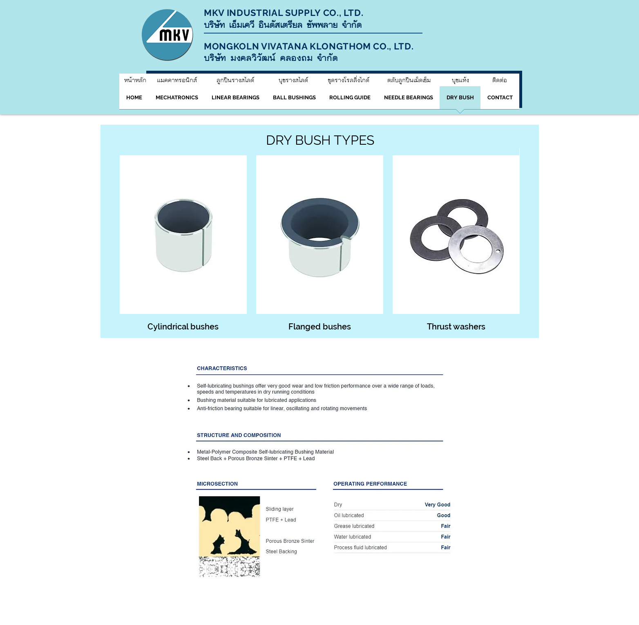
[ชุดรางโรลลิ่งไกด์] (348, 80)
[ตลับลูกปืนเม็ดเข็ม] (409, 80)
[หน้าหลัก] (135, 80)
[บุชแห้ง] (460, 80)
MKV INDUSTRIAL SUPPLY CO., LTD (282, 12)
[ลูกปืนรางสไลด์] (235, 80)
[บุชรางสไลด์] (293, 80)
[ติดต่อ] (499, 80)
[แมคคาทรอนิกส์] (176, 80)
